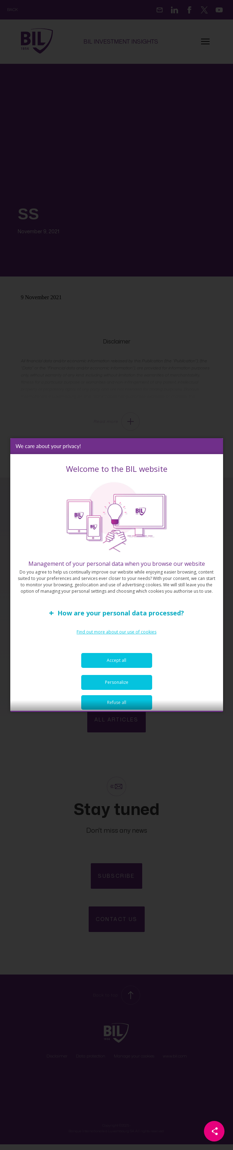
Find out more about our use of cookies (116, 638)
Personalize (116, 688)
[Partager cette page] (214, 1131)
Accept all (116, 666)
